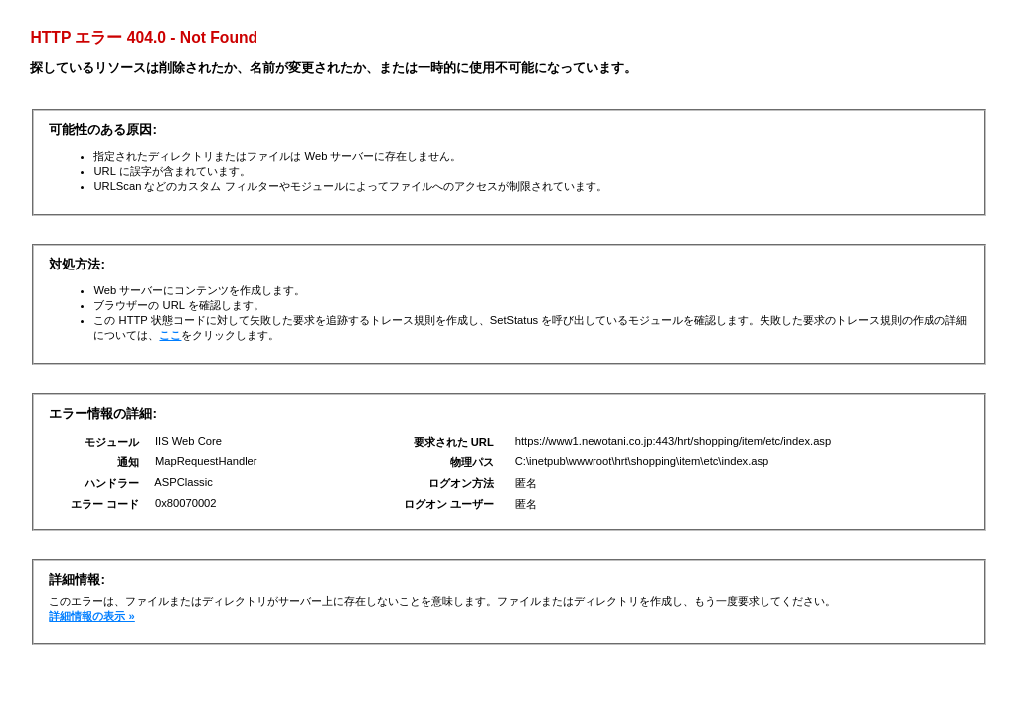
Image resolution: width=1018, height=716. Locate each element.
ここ (170, 335)
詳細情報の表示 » (91, 616)
